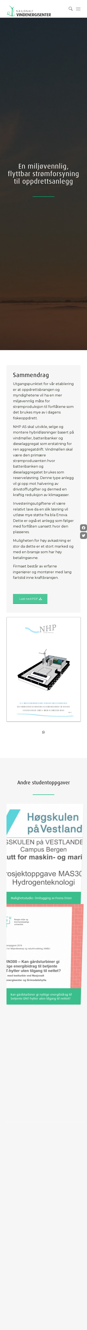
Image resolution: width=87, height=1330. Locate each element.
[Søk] (68, 8)
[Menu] (78, 9)
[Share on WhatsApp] (43, 732)
